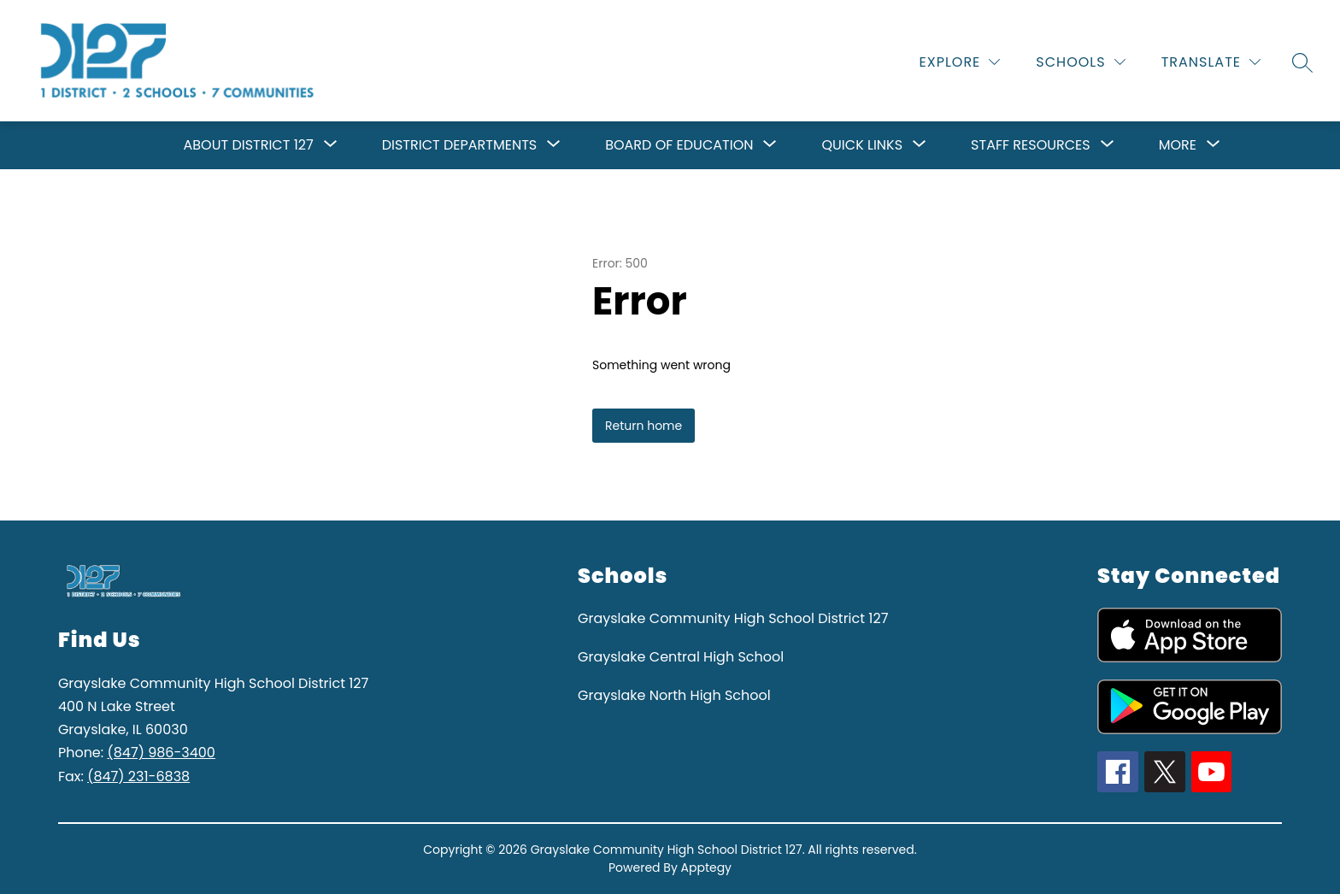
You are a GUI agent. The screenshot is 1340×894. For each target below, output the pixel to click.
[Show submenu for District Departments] (459, 145)
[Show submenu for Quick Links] (861, 145)
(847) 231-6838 (138, 776)
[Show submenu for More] (1177, 145)
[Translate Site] (1211, 62)
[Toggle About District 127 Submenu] (330, 145)
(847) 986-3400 (161, 752)
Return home (643, 425)
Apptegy (706, 867)
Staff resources (1030, 145)
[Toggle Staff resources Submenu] (1107, 145)
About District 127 (249, 145)
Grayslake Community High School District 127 (733, 618)
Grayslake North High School (674, 695)
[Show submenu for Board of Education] (679, 145)
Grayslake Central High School (681, 657)
